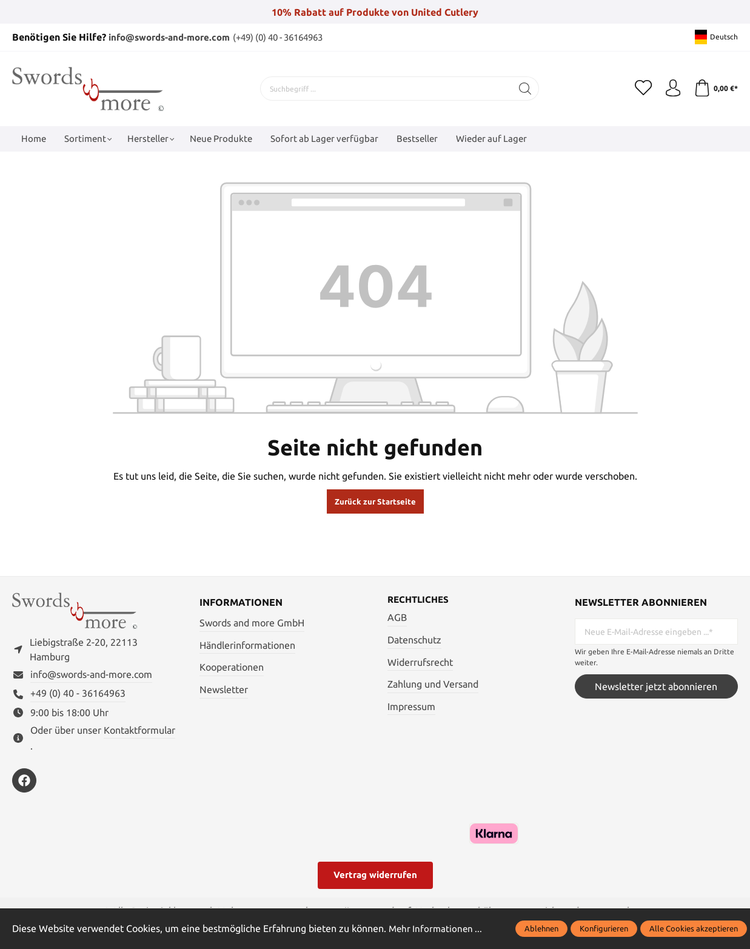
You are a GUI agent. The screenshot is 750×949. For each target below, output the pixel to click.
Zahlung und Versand (432, 684)
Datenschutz (414, 639)
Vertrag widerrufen (375, 877)
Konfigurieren (604, 928)
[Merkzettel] (641, 88)
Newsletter (223, 688)
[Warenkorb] (715, 88)
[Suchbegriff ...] (384, 88)
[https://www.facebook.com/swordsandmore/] (24, 783)
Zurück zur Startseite (375, 501)
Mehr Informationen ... (437, 928)
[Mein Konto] (671, 88)
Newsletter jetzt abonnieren (656, 685)
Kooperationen (231, 666)
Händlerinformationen (247, 644)
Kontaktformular (139, 731)
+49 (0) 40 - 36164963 (78, 695)
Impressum (411, 706)
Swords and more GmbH (251, 622)
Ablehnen (541, 928)
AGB (397, 617)
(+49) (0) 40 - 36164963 (293, 37)
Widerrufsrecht (420, 661)
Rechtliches (420, 599)
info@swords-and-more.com (174, 37)
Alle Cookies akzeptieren (693, 928)
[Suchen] (523, 88)
